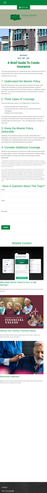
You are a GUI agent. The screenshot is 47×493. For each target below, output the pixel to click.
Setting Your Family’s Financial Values (18, 331)
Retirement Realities (9, 376)
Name (3, 189)
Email (3, 200)
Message (4, 211)
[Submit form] (5, 227)
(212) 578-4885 (10, 491)
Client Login (23, 7)
